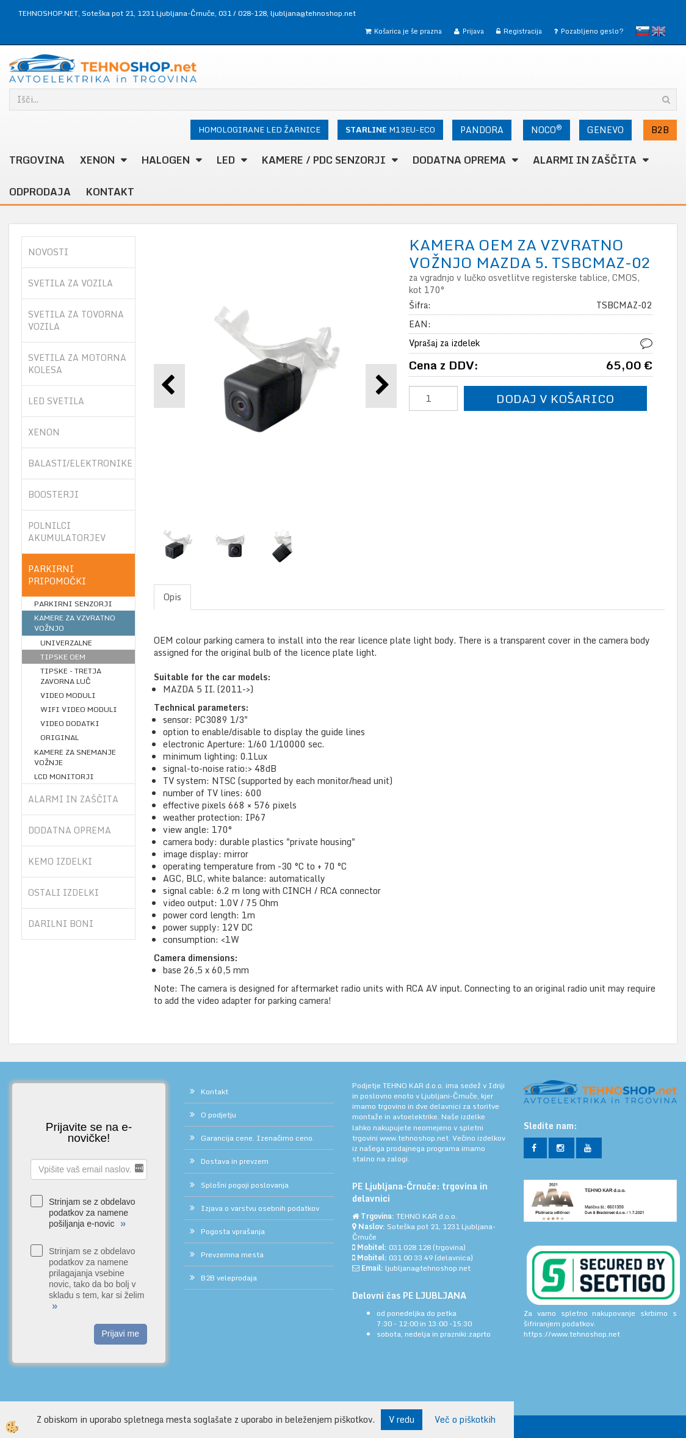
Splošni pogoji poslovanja (245, 1185)
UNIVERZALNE (66, 642)
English (658, 31)
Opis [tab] (172, 597)
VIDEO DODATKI (69, 723)
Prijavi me (120, 1333)
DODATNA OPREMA (459, 160)
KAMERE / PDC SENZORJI (324, 160)
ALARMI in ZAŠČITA (585, 160)
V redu (401, 1419)
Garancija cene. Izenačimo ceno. (257, 1138)
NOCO (546, 129)
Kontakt (110, 192)
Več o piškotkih (465, 1420)
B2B (660, 130)
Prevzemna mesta (232, 1254)
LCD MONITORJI (64, 776)
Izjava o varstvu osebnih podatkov (260, 1208)
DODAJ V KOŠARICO (555, 398)
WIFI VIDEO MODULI (78, 709)
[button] (381, 385)
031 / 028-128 (242, 13)
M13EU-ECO (390, 129)
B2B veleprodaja (229, 1278)
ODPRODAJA (40, 192)
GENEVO (605, 130)
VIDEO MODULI (68, 695)
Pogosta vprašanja (233, 1231)
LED (226, 160)
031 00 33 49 (411, 1257)
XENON (97, 160)
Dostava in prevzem (235, 1161)
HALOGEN (166, 160)
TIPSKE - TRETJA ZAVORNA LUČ (70, 676)
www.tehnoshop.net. (416, 1138)
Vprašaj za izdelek (444, 343)
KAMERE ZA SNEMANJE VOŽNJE (75, 757)
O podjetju (218, 1114)
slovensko (642, 31)
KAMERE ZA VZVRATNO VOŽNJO (74, 623)
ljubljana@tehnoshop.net (313, 13)
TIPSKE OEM (62, 657)
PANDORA (482, 130)
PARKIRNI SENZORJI (73, 603)
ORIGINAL (59, 737)
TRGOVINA (37, 160)
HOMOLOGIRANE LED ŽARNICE (259, 129)
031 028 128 (410, 1247)
